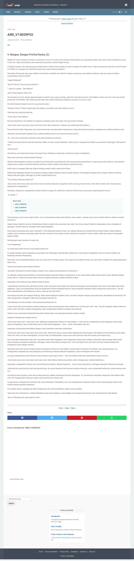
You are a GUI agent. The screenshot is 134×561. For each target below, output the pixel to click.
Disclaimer (74, 553)
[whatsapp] (77, 477)
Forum (47, 8)
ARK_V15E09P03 (20, 232)
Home (9, 8)
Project (19, 8)
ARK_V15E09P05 (20, 225)
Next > (53, 467)
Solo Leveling (101, 45)
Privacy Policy (64, 553)
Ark (8, 43)
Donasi (57, 8)
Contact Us (83, 553)
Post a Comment (26, 38)
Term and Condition (51, 553)
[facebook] (124, 2)
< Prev (41, 467)
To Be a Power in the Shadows (107, 55)
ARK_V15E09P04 (20, 228)
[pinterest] (57, 477)
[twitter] (37, 477)
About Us (92, 553)
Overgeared (100, 35)
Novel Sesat (70, 558)
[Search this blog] (107, 18)
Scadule (29, 8)
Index (47, 467)
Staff (39, 8)
